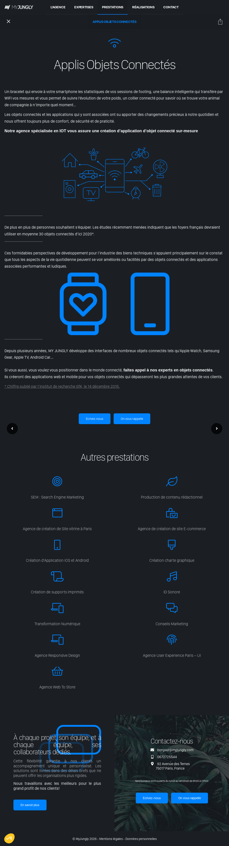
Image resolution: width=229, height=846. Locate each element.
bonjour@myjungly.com (175, 750)
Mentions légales (111, 839)
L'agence (58, 7)
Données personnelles (141, 839)
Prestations (112, 7)
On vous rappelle (132, 419)
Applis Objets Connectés (114, 22)
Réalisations (143, 7)
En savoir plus (30, 805)
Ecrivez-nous (94, 419)
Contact (170, 7)
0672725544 (167, 757)
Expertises (83, 7)
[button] (9, 838)
